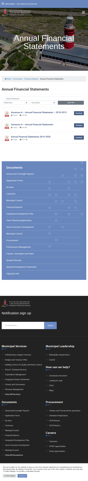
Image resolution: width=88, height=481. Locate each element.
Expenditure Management (15, 375)
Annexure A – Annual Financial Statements (32, 124)
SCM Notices (54, 421)
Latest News (10, 4)
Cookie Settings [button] (9, 476)
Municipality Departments (59, 355)
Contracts (10, 194)
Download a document (58, 376)
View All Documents (14, 455)
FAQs (51, 385)
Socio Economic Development (20, 227)
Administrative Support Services (18, 355)
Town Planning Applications (19, 220)
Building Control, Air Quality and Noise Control (23, 365)
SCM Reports (54, 425)
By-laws (10, 187)
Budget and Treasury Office (16, 360)
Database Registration (58, 416)
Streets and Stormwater (15, 384)
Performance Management (18, 247)
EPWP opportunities (57, 446)
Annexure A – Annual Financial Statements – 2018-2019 (39, 112)
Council (52, 360)
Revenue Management (14, 389)
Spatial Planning (13, 260)
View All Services (12, 394)
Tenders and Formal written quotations (64, 411)
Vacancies (53, 441)
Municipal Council (14, 200)
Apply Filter (70, 102)
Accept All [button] (22, 476)
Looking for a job (55, 381)
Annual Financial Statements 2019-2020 (31, 137)
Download (79, 113)
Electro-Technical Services (16, 370)
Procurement (12, 240)
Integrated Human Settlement (17, 379)
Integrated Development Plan (19, 214)
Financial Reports (14, 207)
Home (8, 79)
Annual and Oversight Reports (20, 174)
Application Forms (14, 180)
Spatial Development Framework (21, 267)
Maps (51, 390)
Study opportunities (57, 451)
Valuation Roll (12, 274)
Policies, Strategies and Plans (20, 254)
